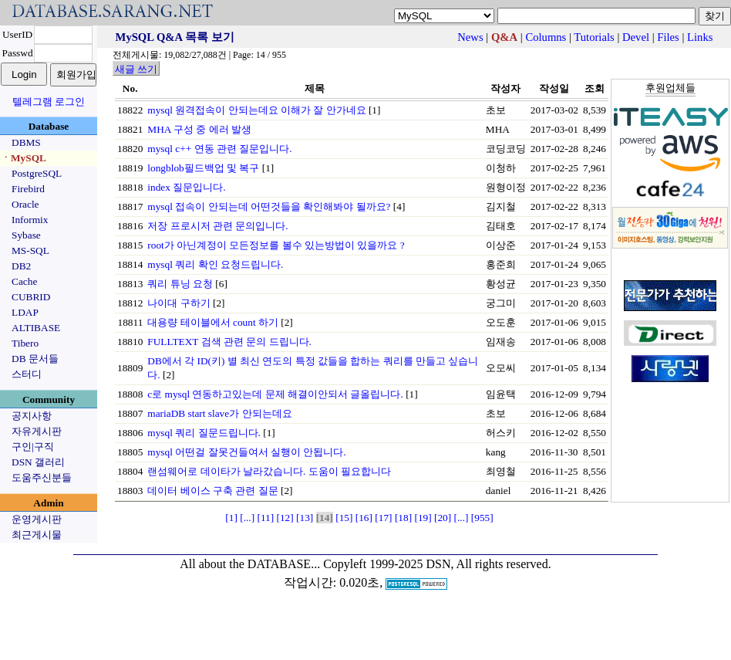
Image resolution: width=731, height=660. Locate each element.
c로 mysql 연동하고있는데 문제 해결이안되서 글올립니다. (275, 394)
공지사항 (32, 415)
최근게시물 (37, 534)
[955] (482, 517)
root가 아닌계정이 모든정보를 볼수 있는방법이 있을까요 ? (275, 245)
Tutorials (594, 37)
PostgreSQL (37, 173)
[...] (247, 517)
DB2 (21, 266)
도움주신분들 (42, 477)
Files (668, 37)
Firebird (28, 189)
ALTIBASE (36, 327)
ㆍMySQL (23, 158)
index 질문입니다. (186, 187)
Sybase (26, 235)
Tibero (25, 343)
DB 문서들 (35, 358)
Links (699, 37)
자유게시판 (37, 431)
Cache (24, 281)
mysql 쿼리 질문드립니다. (204, 432)
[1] (231, 517)
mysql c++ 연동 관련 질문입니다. (219, 148)
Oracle (25, 204)
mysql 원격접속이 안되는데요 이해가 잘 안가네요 (256, 110)
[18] (403, 517)
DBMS (26, 142)
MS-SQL (30, 250)
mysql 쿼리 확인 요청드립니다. (215, 264)
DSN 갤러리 (38, 462)
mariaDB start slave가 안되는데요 (219, 413)
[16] (363, 517)
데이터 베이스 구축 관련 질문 (212, 490)
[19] (422, 517)
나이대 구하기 (178, 303)
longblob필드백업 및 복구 (203, 168)
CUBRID (31, 297)
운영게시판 (37, 519)
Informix (30, 219)
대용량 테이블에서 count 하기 (212, 322)
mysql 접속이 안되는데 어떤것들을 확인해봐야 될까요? (268, 206)
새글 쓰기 (136, 69)
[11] (265, 517)
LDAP (25, 312)
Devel (635, 37)
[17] (383, 517)
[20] (442, 517)
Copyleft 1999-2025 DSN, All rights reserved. (437, 563)
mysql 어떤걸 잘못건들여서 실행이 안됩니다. (246, 452)
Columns (545, 37)
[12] (285, 517)
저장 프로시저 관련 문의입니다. (217, 226)
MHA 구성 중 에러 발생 (199, 129)
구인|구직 (33, 446)
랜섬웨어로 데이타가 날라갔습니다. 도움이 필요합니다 (269, 471)
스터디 (27, 374)
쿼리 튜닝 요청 (180, 283)
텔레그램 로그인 (48, 101)
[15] (343, 517)
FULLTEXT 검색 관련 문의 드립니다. (229, 341)
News (470, 37)
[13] (304, 517)
